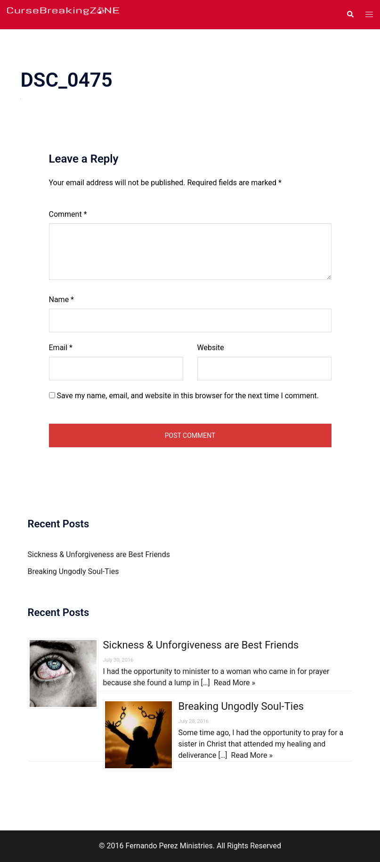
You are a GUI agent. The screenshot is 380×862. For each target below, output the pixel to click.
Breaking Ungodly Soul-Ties (73, 571)
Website (210, 347)
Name (61, 299)
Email (61, 347)
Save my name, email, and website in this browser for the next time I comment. (188, 395)
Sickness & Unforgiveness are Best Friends (99, 554)
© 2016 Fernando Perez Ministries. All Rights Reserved (190, 845)
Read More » (234, 682)
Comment (68, 214)
